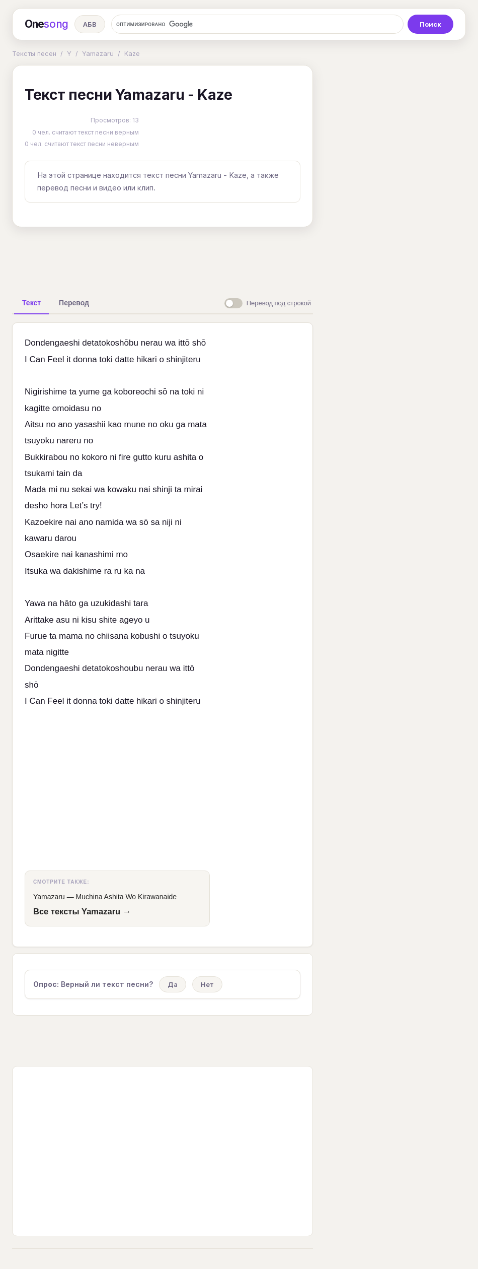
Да (173, 984)
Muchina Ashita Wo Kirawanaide (126, 897)
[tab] (31, 302)
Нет (207, 984)
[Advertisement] (170, 258)
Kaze (132, 53)
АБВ (90, 24)
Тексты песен (34, 53)
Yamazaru (98, 53)
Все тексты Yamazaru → (82, 911)
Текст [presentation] (31, 303)
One (46, 24)
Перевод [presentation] (74, 303)
